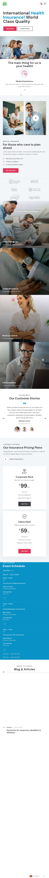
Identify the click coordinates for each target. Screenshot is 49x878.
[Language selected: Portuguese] (37, 876)
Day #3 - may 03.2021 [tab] (11, 657)
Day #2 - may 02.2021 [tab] (11, 654)
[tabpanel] (24, 614)
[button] (5, 418)
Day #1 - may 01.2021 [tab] (11, 575)
